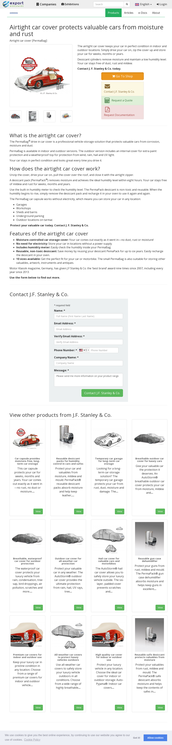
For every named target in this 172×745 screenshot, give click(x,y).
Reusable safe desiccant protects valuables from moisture (150, 657)
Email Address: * (65, 323)
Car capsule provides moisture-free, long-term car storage (27, 461)
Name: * (59, 310)
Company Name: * (66, 357)
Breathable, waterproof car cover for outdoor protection (27, 561)
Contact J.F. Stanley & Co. (102, 393)
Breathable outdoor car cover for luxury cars (149, 460)
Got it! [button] (136, 737)
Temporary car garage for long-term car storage (109, 461)
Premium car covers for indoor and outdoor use (27, 656)
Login (162, 4)
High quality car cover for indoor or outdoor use (109, 657)
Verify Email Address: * (69, 336)
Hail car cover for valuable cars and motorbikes (109, 561)
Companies (46, 4)
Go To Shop (122, 76)
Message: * (61, 370)
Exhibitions (70, 4)
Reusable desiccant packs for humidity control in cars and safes (68, 461)
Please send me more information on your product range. (88, 380)
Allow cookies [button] (155, 737)
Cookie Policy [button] (32, 739)
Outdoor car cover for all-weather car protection (68, 561)
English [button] (143, 4)
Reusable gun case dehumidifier (149, 560)
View (38, 511)
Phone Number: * (65, 350)
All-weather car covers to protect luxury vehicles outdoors (68, 657)
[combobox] (84, 350)
